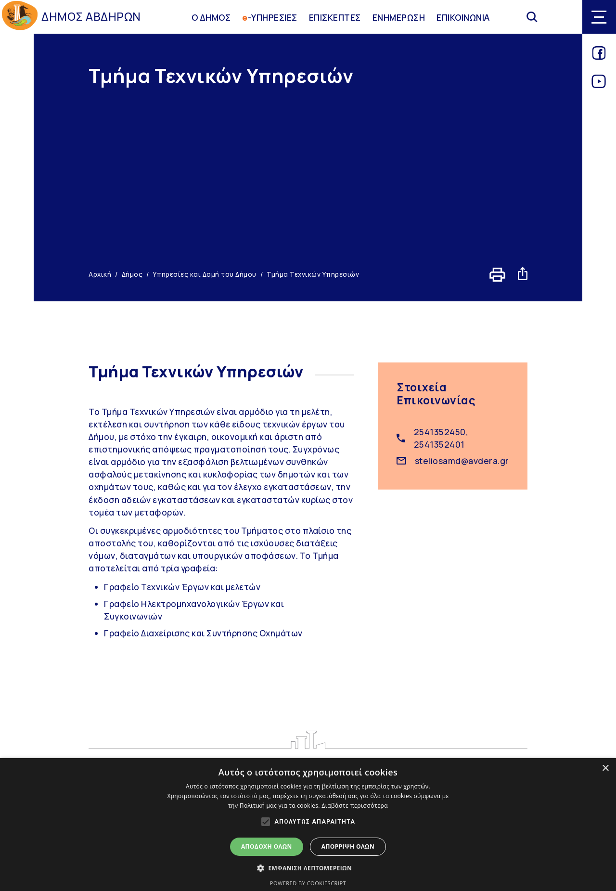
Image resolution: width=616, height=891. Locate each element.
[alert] (308, 824)
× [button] (605, 768)
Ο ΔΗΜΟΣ (211, 17)
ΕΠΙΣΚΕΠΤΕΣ (335, 17)
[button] (308, 868)
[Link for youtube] (598, 84)
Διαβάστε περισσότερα (354, 805)
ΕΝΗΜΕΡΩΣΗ (398, 17)
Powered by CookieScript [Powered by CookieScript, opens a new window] (308, 883)
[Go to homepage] (20, 17)
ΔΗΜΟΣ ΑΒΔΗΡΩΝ (91, 16)
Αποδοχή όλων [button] (266, 846)
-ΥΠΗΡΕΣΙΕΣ (269, 17)
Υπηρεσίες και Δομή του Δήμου (205, 274)
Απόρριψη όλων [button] (347, 846)
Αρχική (100, 274)
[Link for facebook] (598, 56)
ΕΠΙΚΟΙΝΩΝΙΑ (463, 17)
